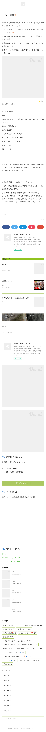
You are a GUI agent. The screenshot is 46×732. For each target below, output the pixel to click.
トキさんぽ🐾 (9, 660)
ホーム (4, 554)
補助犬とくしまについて (11, 558)
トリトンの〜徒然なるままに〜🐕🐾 (17, 656)
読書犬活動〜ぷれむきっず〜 (22, 590)
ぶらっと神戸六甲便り (33, 625)
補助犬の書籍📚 (9, 633)
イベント (37, 648)
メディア (24, 660)
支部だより (8, 648)
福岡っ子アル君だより (19, 572)
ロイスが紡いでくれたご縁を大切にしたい (16, 298)
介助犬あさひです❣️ (27, 633)
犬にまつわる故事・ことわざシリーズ (17, 641)
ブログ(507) (4, 215)
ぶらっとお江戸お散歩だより (22, 600)
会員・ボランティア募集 (11, 561)
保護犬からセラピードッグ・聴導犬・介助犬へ (20, 645)
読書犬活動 (8, 629)
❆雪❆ (4, 264)
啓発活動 (8, 637)
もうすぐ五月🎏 (17, 581)
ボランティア (23, 648)
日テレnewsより (6, 285)
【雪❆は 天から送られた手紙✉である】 (13, 268)
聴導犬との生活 (7, 281)
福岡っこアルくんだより (12, 625)
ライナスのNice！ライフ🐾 (13, 652)
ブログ (7, 664)
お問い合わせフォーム (23, 483)
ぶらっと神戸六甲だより (20, 609)
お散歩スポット (24, 629)
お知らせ (36, 660)
